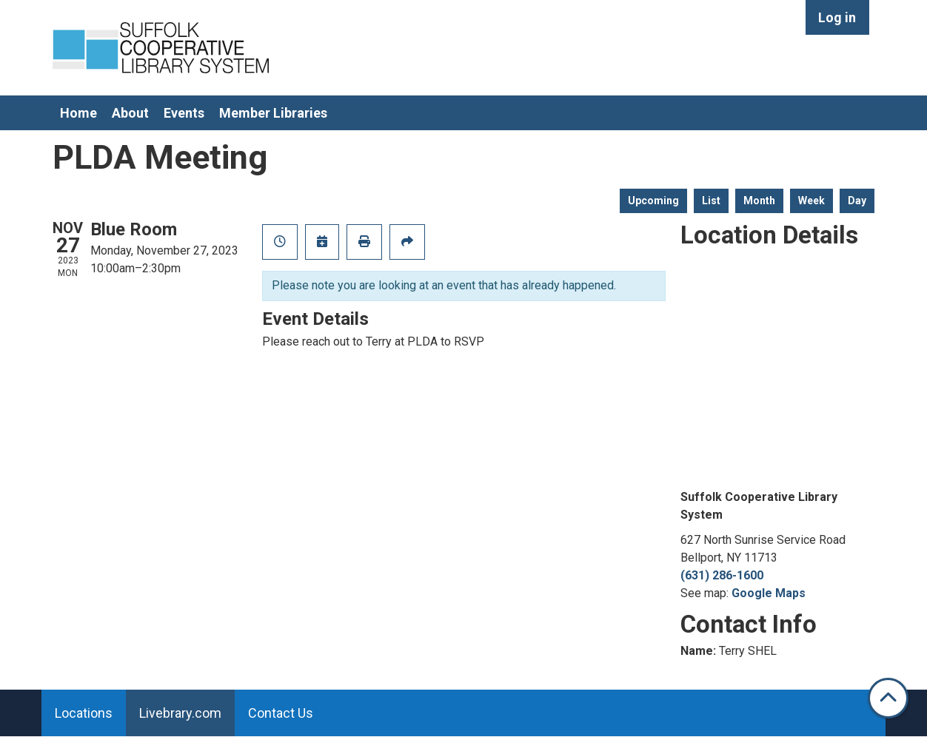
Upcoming (653, 200)
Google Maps (769, 593)
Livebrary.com (180, 713)
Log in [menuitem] (837, 17)
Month (759, 200)
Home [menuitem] (78, 113)
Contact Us (280, 713)
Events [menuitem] (184, 113)
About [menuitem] (130, 113)
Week (811, 200)
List (711, 200)
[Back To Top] (888, 698)
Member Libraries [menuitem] (273, 113)
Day (857, 200)
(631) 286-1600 (721, 575)
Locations (84, 713)
